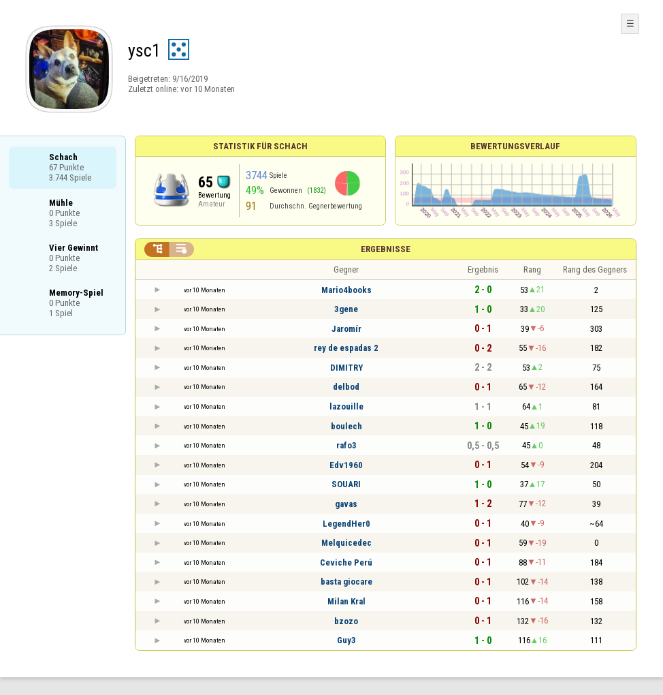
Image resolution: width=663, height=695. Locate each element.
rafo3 (346, 445)
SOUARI (346, 484)
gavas (346, 504)
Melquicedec (346, 543)
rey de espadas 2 (346, 348)
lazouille (346, 406)
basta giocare (346, 581)
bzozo (346, 621)
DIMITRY (346, 367)
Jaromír (346, 329)
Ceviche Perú (346, 562)
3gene (346, 309)
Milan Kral (346, 601)
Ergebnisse (385, 249)
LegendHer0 (346, 524)
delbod (346, 387)
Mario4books (346, 290)
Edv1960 (346, 465)
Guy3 (346, 640)
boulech (346, 426)
